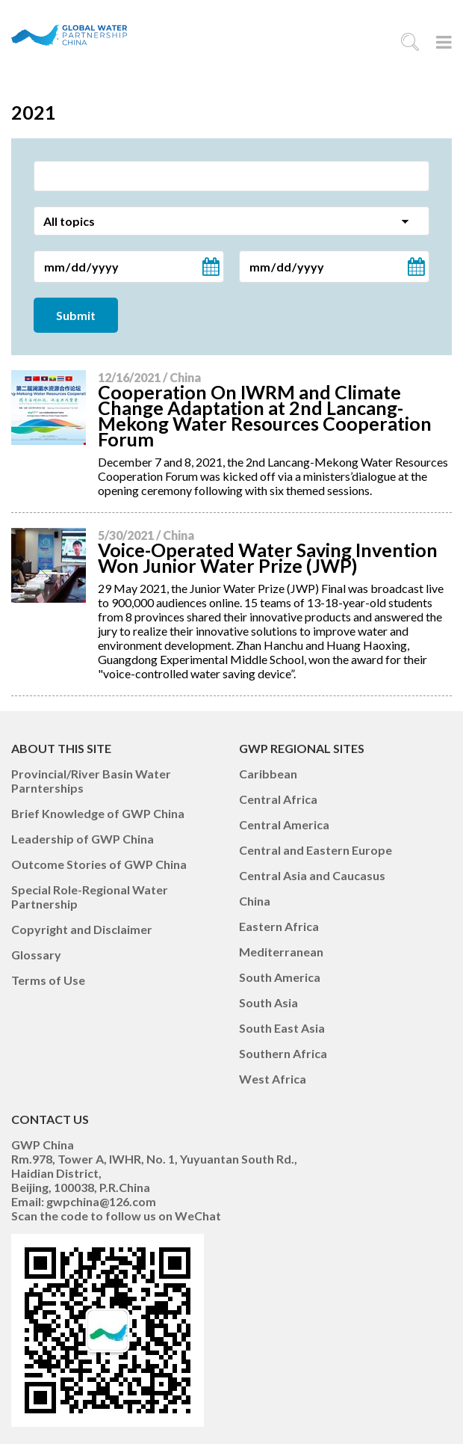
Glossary (36, 954)
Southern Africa (283, 1053)
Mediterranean (281, 951)
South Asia (268, 1002)
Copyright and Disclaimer (81, 929)
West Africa (272, 1079)
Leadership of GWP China (82, 839)
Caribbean (268, 773)
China (254, 901)
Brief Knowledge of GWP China (97, 813)
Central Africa (278, 799)
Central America (284, 824)
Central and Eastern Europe (315, 850)
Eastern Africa (279, 926)
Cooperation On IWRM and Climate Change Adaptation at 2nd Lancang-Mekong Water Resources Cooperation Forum (265, 415)
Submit (76, 315)
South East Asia (282, 1028)
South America (279, 977)
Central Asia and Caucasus (312, 875)
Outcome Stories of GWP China (99, 864)
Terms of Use (48, 980)
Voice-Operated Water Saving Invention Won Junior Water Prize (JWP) (268, 557)
